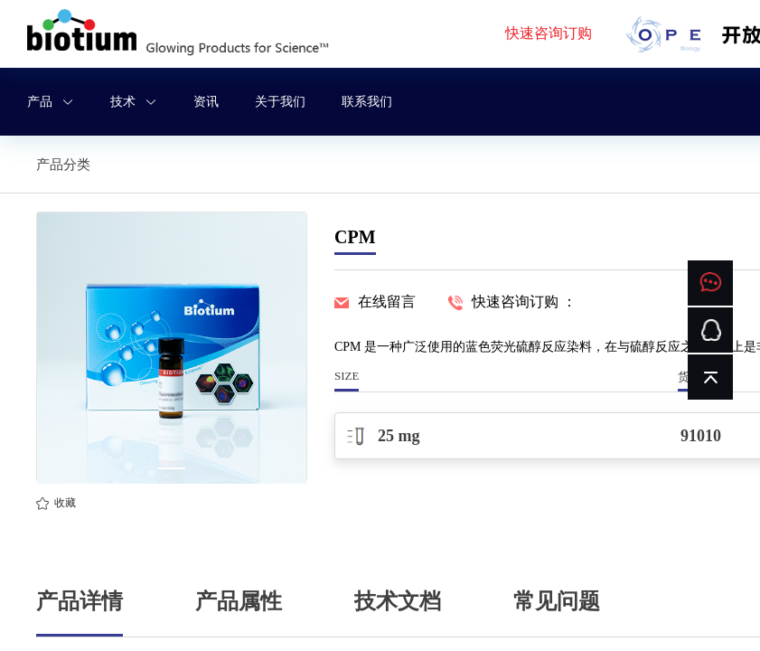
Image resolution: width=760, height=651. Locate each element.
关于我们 (280, 101)
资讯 (206, 101)
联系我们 (367, 101)
